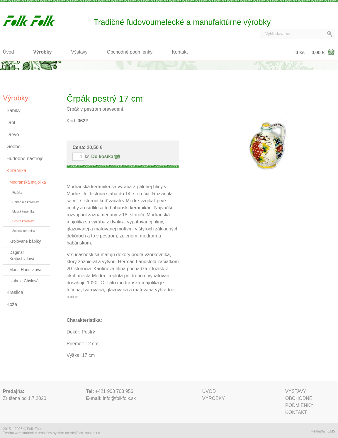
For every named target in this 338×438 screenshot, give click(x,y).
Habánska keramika (26, 202)
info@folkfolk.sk (119, 398)
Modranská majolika (27, 182)
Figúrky (17, 192)
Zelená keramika (23, 230)
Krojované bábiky (25, 241)
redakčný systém (51, 433)
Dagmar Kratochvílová (21, 255)
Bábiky (13, 110)
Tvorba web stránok (18, 433)
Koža (11, 304)
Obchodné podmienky (130, 51)
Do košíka (102, 156)
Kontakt (180, 51)
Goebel (14, 146)
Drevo (12, 134)
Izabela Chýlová (24, 280)
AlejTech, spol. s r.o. (85, 433)
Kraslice (14, 292)
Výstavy (79, 51)
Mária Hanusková (25, 269)
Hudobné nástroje (24, 158)
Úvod (8, 51)
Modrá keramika (23, 211)
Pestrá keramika (23, 221)
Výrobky (42, 51)
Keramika (16, 170)
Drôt (10, 122)
